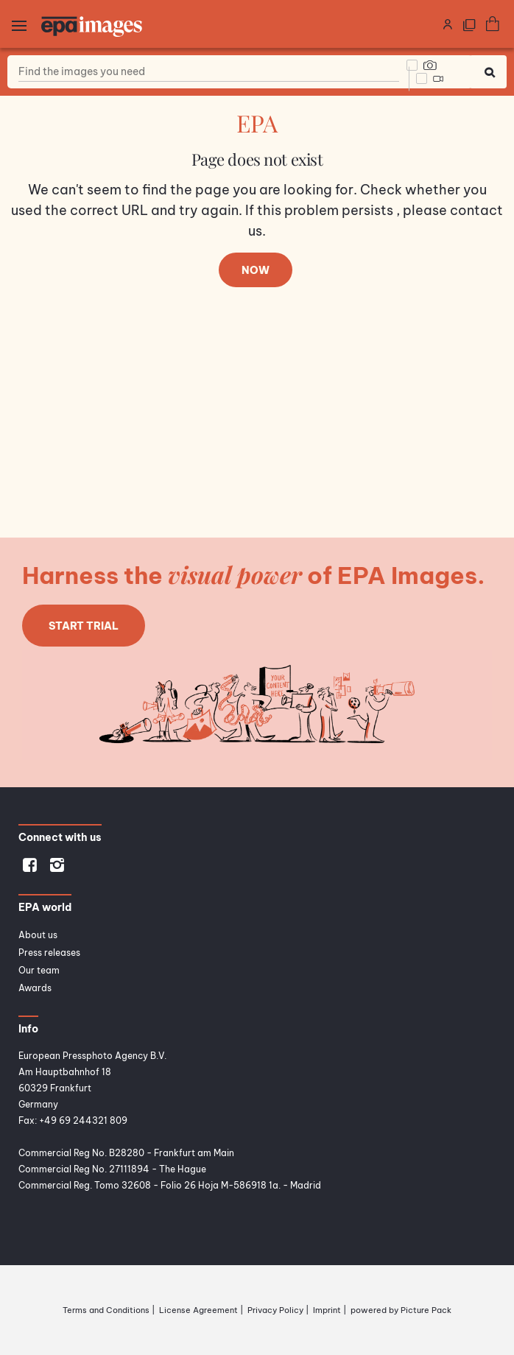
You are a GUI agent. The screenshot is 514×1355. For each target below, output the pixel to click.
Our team (39, 970)
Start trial (84, 626)
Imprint (327, 1310)
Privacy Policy (275, 1310)
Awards (35, 987)
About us (37, 934)
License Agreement (198, 1310)
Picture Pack (426, 1310)
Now (256, 270)
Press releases (49, 952)
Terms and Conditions (106, 1310)
